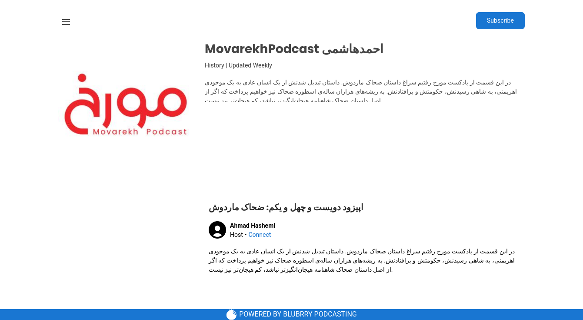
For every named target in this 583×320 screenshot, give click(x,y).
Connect (259, 234)
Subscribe (500, 20)
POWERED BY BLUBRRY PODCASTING (291, 314)
